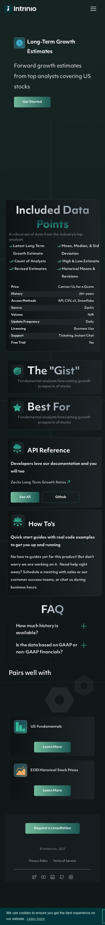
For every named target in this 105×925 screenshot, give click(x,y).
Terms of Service (64, 861)
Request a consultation (52, 828)
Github (60, 497)
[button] (93, 8)
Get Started (32, 102)
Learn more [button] (36, 919)
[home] (17, 9)
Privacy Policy (38, 861)
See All (25, 497)
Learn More (52, 747)
